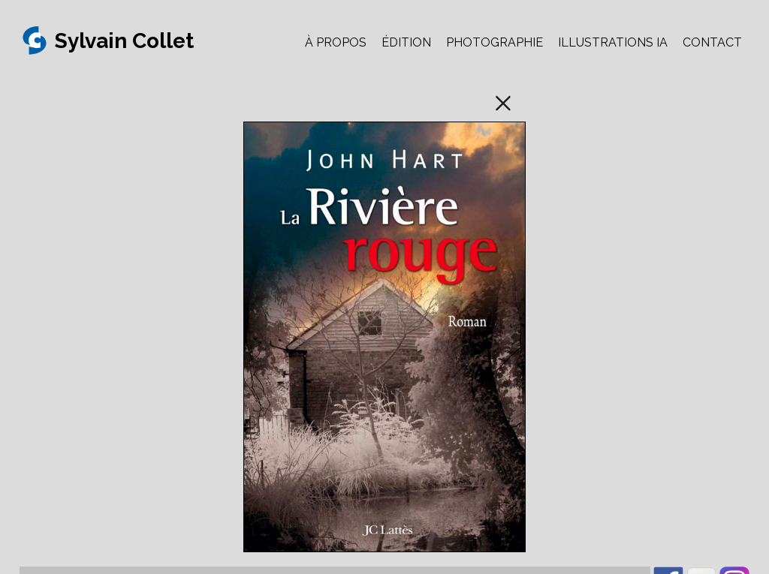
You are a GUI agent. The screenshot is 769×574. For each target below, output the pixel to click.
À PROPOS (335, 42)
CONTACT (712, 42)
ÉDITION (406, 42)
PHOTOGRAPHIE (494, 42)
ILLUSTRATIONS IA (613, 42)
